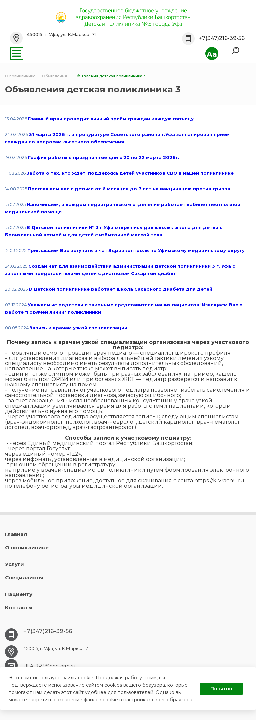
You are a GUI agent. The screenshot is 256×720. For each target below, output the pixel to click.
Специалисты (24, 577)
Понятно (221, 689)
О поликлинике (27, 547)
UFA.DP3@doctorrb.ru (49, 666)
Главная (16, 534)
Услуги (14, 564)
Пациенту (18, 594)
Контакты (19, 607)
